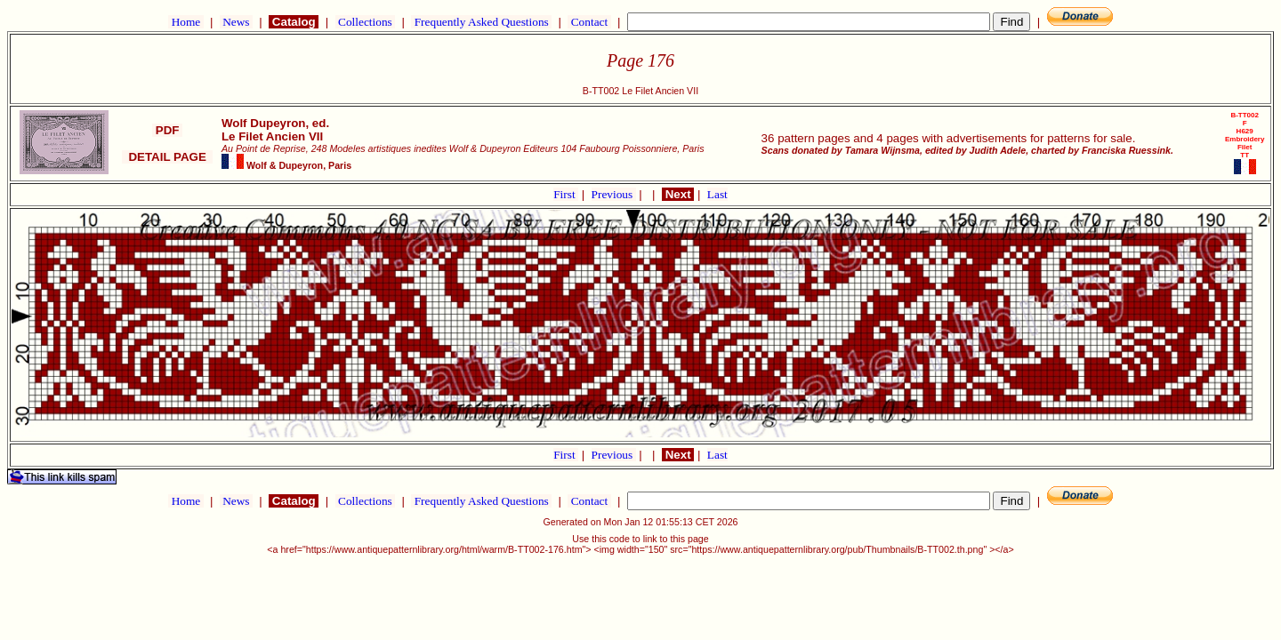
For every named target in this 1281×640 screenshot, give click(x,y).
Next (678, 194)
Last (717, 194)
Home (185, 21)
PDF (167, 130)
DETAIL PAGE (167, 157)
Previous (614, 194)
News (236, 21)
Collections (365, 21)
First (565, 194)
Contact (589, 21)
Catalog (293, 21)
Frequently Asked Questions (481, 21)
